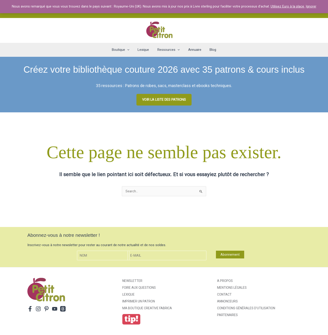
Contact (224, 294)
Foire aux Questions (139, 288)
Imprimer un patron (138, 301)
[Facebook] (30, 309)
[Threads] (63, 309)
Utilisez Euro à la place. (288, 6)
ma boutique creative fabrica (147, 308)
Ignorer (311, 6)
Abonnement (230, 255)
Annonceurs (227, 301)
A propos (225, 281)
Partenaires (227, 315)
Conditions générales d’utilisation (246, 308)
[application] (130, 50)
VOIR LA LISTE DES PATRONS (164, 100)
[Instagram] (38, 309)
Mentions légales (232, 288)
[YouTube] (54, 309)
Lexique (128, 294)
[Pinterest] (46, 309)
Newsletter (132, 281)
